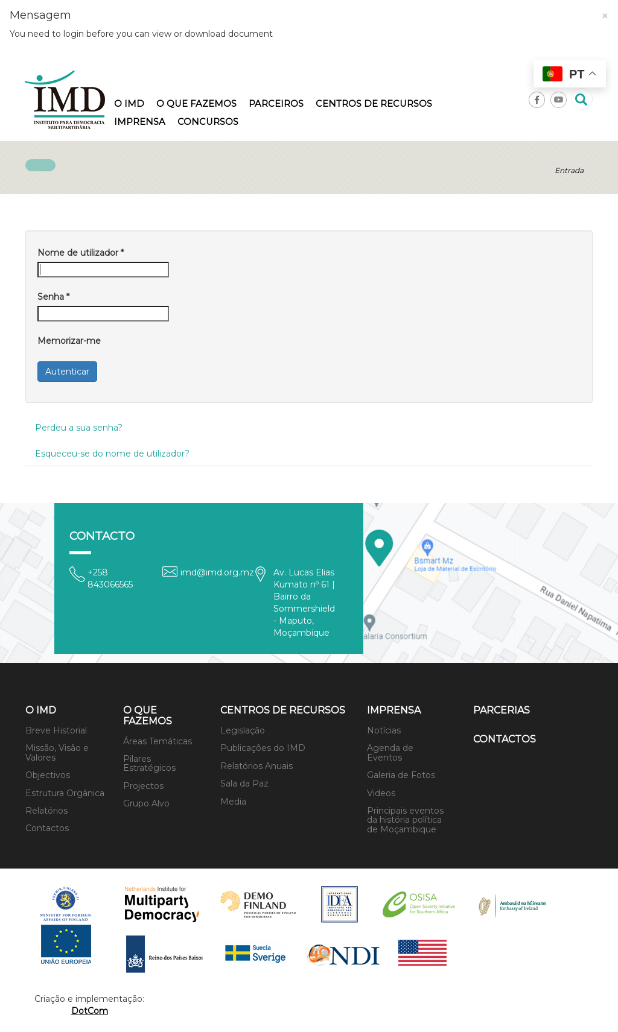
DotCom (89, 1010)
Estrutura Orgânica (64, 793)
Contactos (47, 828)
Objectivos (47, 775)
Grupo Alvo (146, 803)
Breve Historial (56, 730)
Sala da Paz (244, 783)
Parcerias (501, 710)
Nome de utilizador (80, 252)
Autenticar (67, 371)
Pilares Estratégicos (149, 763)
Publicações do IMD (262, 747)
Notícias (384, 730)
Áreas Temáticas (157, 741)
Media (233, 801)
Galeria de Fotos (401, 775)
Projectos (143, 785)
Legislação (242, 730)
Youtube (558, 100)
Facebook (537, 100)
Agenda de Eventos (390, 752)
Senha (53, 296)
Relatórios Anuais (256, 766)
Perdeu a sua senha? (79, 427)
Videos (381, 793)
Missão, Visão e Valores (57, 752)
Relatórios (46, 810)
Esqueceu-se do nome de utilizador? (112, 453)
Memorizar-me (69, 340)
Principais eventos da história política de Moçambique (405, 820)
